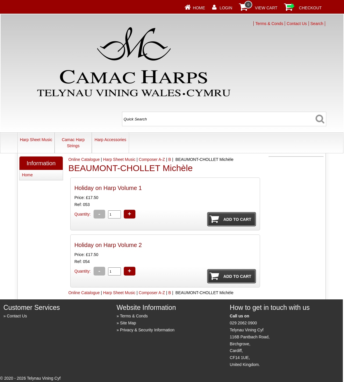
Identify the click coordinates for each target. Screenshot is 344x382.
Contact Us (297, 23)
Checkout (310, 8)
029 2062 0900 (243, 323)
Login (226, 8)
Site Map (128, 323)
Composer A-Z (152, 159)
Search (316, 23)
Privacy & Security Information (147, 330)
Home (199, 8)
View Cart (266, 8)
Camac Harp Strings (73, 142)
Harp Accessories (110, 139)
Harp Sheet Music (36, 139)
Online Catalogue (84, 159)
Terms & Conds (269, 23)
